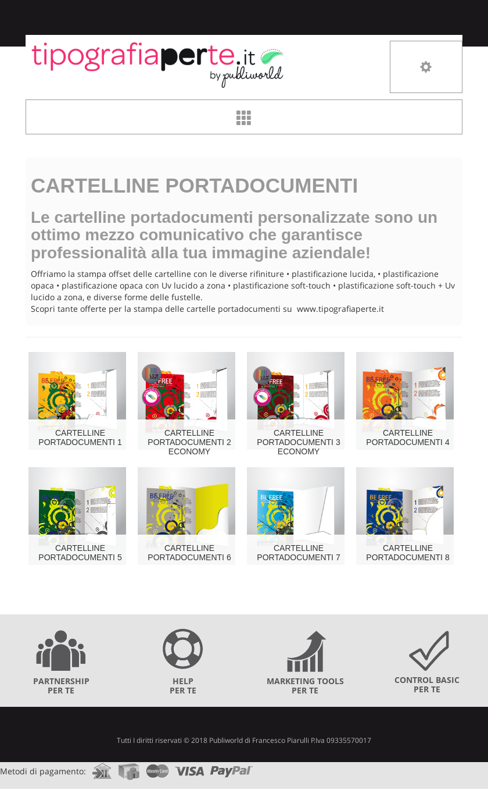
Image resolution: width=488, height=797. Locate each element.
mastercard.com (157, 767)
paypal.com (231, 767)
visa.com (189, 767)
